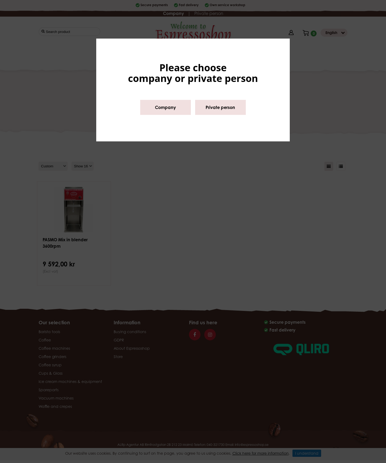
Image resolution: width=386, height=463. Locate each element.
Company (165, 107)
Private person (220, 107)
